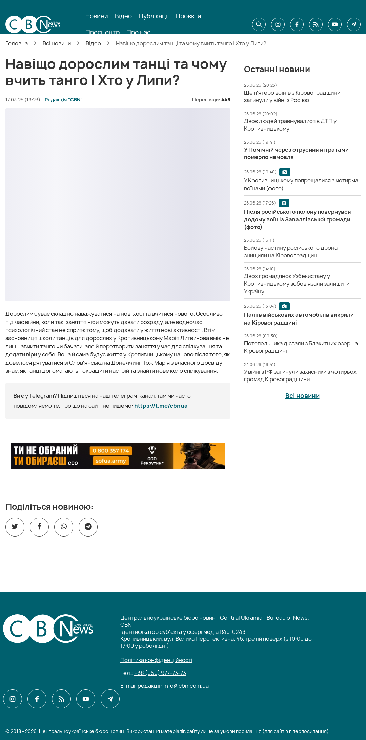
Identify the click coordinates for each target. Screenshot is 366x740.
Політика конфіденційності (156, 660)
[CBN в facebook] (297, 24)
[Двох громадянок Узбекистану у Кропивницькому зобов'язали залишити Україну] (296, 283)
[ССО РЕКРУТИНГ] (118, 456)
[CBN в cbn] (316, 24)
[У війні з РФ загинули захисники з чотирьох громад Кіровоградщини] (300, 375)
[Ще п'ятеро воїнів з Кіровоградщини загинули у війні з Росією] (292, 96)
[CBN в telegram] (354, 24)
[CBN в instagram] (278, 24)
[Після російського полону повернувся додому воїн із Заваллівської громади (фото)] (297, 219)
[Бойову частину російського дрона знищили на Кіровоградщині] (291, 251)
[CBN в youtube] (335, 24)
